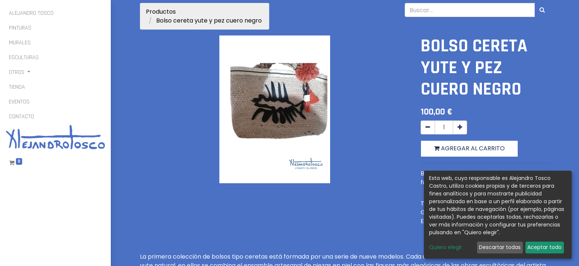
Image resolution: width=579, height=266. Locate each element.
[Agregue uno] (460, 127)
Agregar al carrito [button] (469, 148)
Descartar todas (500, 247)
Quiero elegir (445, 247)
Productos (161, 11)
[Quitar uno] (428, 127)
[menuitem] (31, 13)
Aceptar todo (544, 247)
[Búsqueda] (542, 10)
